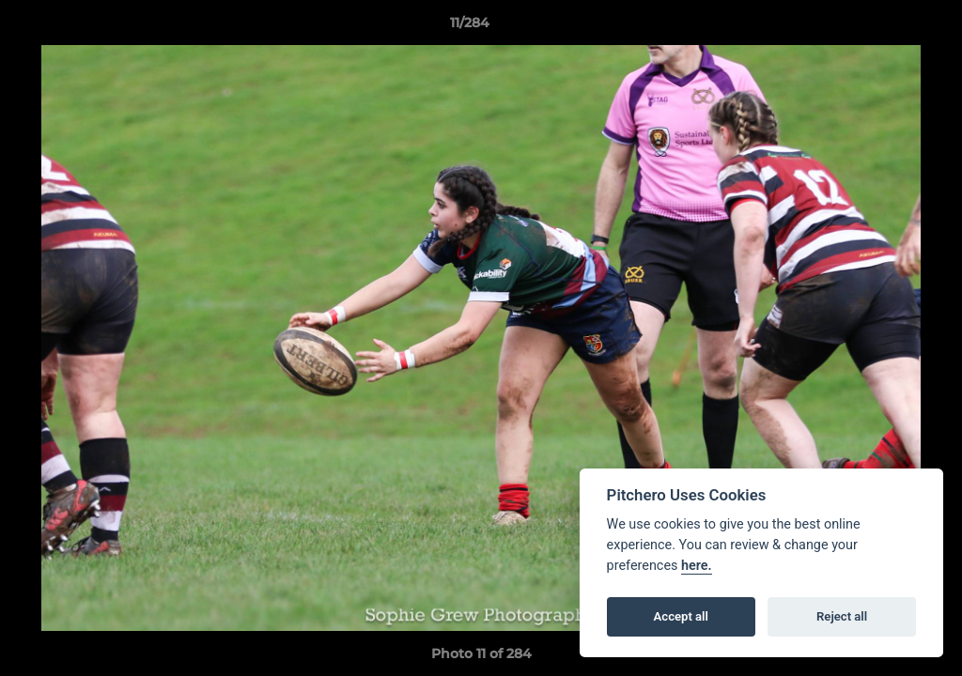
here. (696, 566)
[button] (883, 27)
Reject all (841, 616)
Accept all (681, 616)
